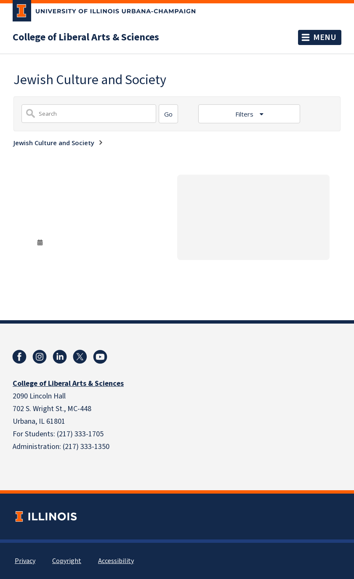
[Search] (168, 113)
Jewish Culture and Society (53, 142)
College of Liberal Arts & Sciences (86, 37)
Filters (245, 114)
